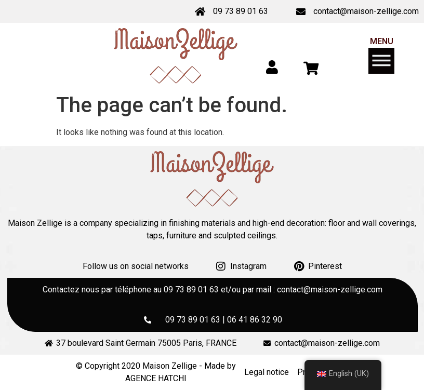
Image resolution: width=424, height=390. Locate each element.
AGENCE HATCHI (156, 378)
